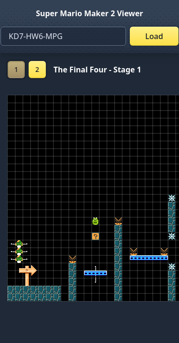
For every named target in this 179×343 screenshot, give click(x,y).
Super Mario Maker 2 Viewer (89, 13)
